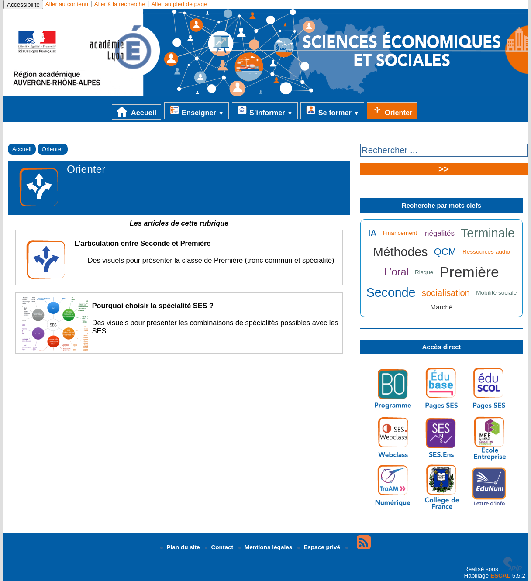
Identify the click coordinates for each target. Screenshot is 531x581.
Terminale (488, 233)
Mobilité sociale (496, 292)
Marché (442, 307)
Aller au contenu (66, 4)
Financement (400, 233)
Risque (424, 272)
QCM (445, 251)
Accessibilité (23, 4)
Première (469, 272)
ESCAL (500, 575)
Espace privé (319, 547)
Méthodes (400, 252)
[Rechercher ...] (444, 150)
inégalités (439, 233)
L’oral (396, 272)
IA (372, 233)
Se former (332, 110)
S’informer (265, 110)
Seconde (391, 292)
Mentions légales (266, 547)
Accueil (136, 112)
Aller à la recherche (119, 4)
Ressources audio (486, 251)
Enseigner (196, 110)
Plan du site (180, 547)
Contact (219, 547)
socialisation (446, 293)
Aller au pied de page (179, 4)
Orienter (392, 110)
